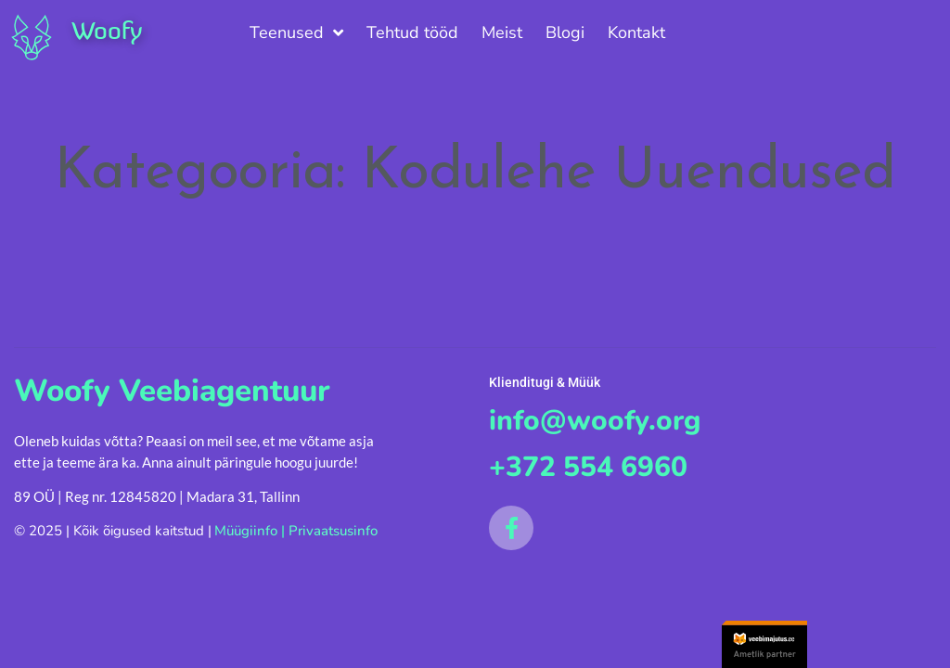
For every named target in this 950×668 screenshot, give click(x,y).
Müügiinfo (245, 530)
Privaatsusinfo (333, 530)
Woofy (106, 30)
